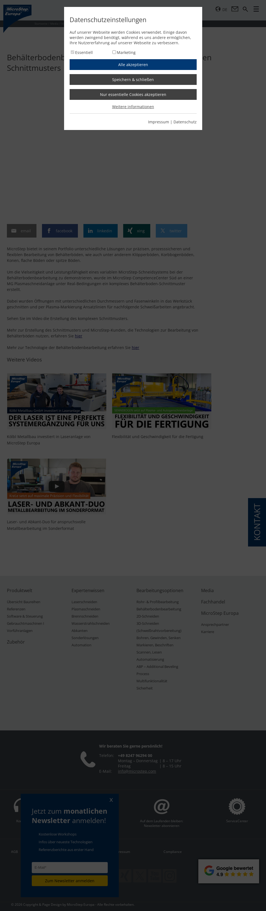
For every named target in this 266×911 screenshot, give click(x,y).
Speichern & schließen (133, 79)
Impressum (158, 121)
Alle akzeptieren (133, 64)
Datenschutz (185, 121)
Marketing (126, 52)
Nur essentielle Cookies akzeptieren (133, 94)
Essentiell (84, 52)
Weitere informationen (133, 106)
